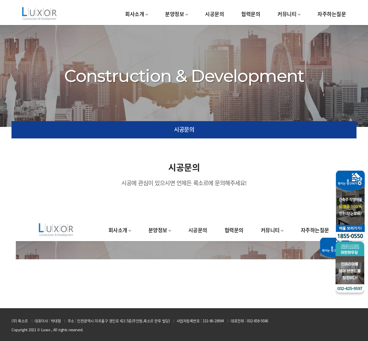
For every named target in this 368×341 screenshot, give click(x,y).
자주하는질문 (331, 14)
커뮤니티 (286, 14)
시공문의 (214, 14)
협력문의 (250, 14)
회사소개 (134, 14)
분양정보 (174, 14)
